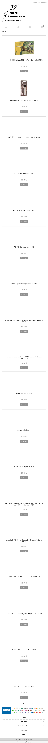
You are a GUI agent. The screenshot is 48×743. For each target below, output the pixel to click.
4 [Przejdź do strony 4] (23, 704)
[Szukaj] (18, 27)
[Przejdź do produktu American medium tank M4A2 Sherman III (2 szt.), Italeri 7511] (24, 346)
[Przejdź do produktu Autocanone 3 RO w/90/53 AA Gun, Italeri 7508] (24, 566)
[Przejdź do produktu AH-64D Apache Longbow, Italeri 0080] (24, 273)
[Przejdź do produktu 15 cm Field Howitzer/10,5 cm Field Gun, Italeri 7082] (24, 48)
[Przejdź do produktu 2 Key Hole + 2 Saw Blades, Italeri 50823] (24, 88)
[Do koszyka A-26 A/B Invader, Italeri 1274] (24, 184)
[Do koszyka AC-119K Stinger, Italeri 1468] (24, 258)
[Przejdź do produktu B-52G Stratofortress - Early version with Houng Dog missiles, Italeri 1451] (24, 603)
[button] (6, 27)
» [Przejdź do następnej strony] (35, 704)
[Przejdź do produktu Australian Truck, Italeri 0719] (24, 456)
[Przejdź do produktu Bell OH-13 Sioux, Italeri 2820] (24, 676)
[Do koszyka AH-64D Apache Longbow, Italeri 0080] (24, 294)
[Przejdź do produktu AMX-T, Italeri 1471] (24, 420)
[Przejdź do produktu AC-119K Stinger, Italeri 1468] (24, 236)
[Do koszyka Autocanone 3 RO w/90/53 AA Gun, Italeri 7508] (24, 587)
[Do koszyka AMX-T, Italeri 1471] (24, 441)
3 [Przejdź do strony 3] (20, 704)
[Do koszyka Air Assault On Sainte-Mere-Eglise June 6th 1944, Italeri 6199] (24, 331)
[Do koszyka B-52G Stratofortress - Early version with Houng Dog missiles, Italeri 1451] (24, 624)
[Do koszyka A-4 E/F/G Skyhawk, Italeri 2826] (24, 221)
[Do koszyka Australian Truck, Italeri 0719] (24, 477)
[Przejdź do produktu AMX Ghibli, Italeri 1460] (24, 383)
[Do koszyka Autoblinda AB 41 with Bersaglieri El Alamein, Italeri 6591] (24, 551)
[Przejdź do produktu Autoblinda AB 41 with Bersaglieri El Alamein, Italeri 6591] (24, 529)
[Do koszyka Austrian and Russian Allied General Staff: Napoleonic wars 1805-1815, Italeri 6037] (24, 514)
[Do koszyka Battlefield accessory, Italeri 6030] (24, 661)
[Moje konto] (30, 27)
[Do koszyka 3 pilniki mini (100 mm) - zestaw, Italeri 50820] (24, 148)
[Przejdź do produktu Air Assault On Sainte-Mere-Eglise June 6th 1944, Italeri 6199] (24, 310)
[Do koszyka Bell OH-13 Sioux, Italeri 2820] (24, 697)
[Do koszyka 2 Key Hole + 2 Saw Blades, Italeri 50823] (24, 111)
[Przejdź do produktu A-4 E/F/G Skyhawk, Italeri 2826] (24, 200)
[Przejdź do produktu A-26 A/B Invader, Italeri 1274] (24, 163)
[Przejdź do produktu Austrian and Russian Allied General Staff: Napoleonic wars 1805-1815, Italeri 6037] (24, 493)
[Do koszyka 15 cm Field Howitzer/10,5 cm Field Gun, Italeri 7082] (24, 71)
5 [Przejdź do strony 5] (26, 704)
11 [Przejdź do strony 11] (32, 704)
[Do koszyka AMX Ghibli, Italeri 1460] (24, 404)
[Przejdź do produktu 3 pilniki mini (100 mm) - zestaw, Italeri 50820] (24, 127)
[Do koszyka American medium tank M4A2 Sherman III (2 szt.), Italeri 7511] (24, 367)
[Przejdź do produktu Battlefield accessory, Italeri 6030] (24, 639)
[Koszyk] (42, 27)
